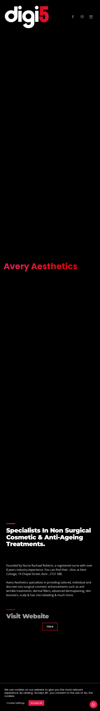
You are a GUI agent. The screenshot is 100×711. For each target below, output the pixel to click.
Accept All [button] (36, 703)
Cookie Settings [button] (16, 703)
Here (50, 627)
